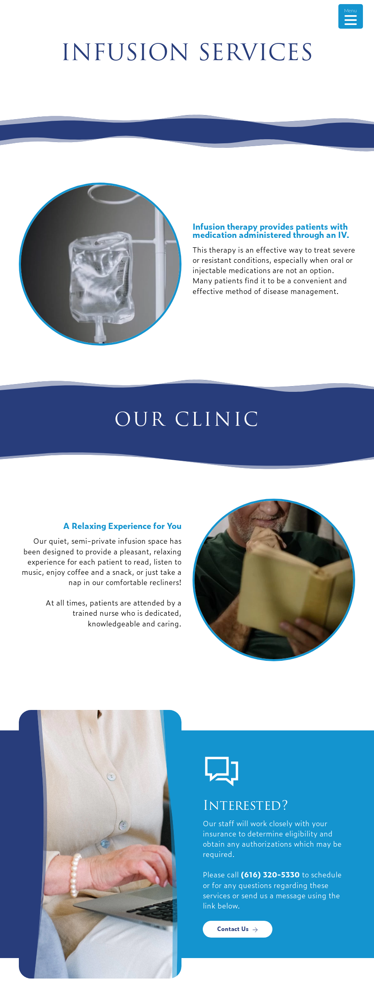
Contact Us (237, 928)
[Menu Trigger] (350, 16)
